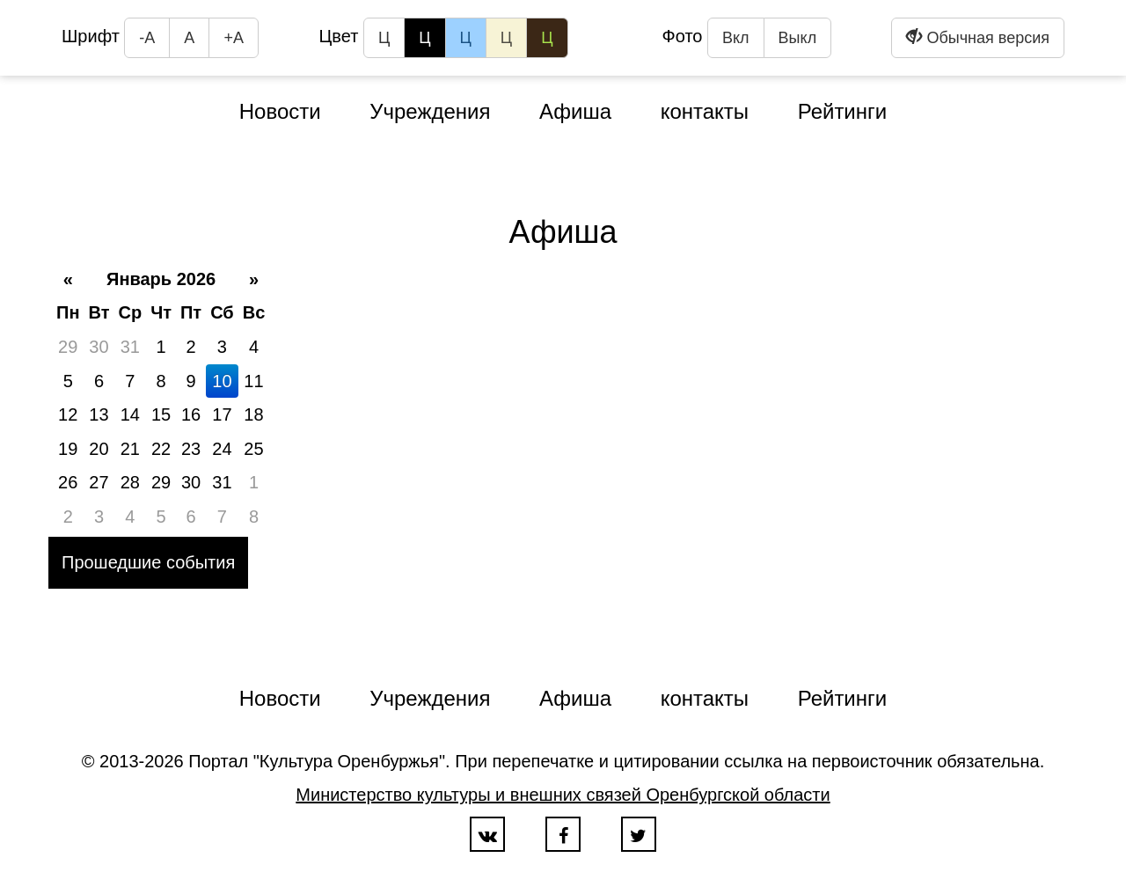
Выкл (798, 38)
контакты (705, 111)
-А (147, 38)
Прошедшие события (148, 562)
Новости (280, 111)
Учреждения (429, 111)
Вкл (735, 38)
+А (233, 38)
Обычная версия (977, 37)
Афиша (575, 111)
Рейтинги (843, 111)
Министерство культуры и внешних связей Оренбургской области (563, 794)
